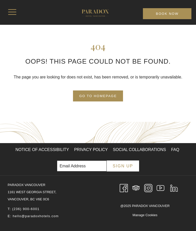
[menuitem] (42, 149)
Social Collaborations (139, 149)
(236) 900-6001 (26, 209)
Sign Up (123, 166)
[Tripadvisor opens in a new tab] (136, 188)
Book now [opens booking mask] (167, 14)
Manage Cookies (144, 215)
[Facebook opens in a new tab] (124, 188)
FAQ (175, 149)
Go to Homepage (98, 96)
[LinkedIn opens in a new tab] (174, 188)
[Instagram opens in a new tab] (148, 188)
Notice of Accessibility (42, 149)
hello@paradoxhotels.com (36, 216)
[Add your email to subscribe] (82, 165)
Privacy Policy (91, 149)
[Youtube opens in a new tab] (160, 188)
